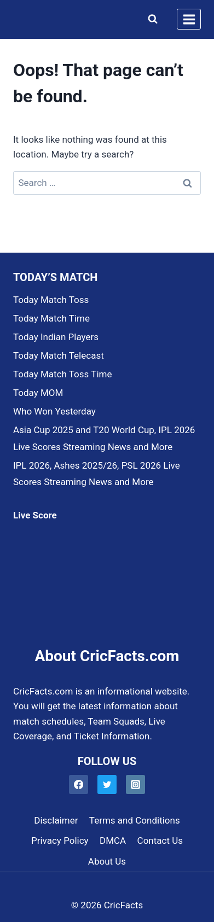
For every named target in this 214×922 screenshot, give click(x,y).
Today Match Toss (51, 299)
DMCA (113, 840)
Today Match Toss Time (62, 374)
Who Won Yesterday (54, 411)
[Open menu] (189, 19)
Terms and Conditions (134, 820)
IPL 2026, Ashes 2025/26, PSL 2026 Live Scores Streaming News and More (96, 474)
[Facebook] (78, 784)
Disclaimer (56, 820)
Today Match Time (51, 318)
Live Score (35, 515)
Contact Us (160, 840)
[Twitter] (107, 784)
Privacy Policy (60, 840)
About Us (107, 861)
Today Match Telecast (58, 355)
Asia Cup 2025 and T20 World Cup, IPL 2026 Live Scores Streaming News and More (104, 438)
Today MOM (38, 392)
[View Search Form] (150, 19)
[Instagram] (135, 784)
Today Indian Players (56, 336)
